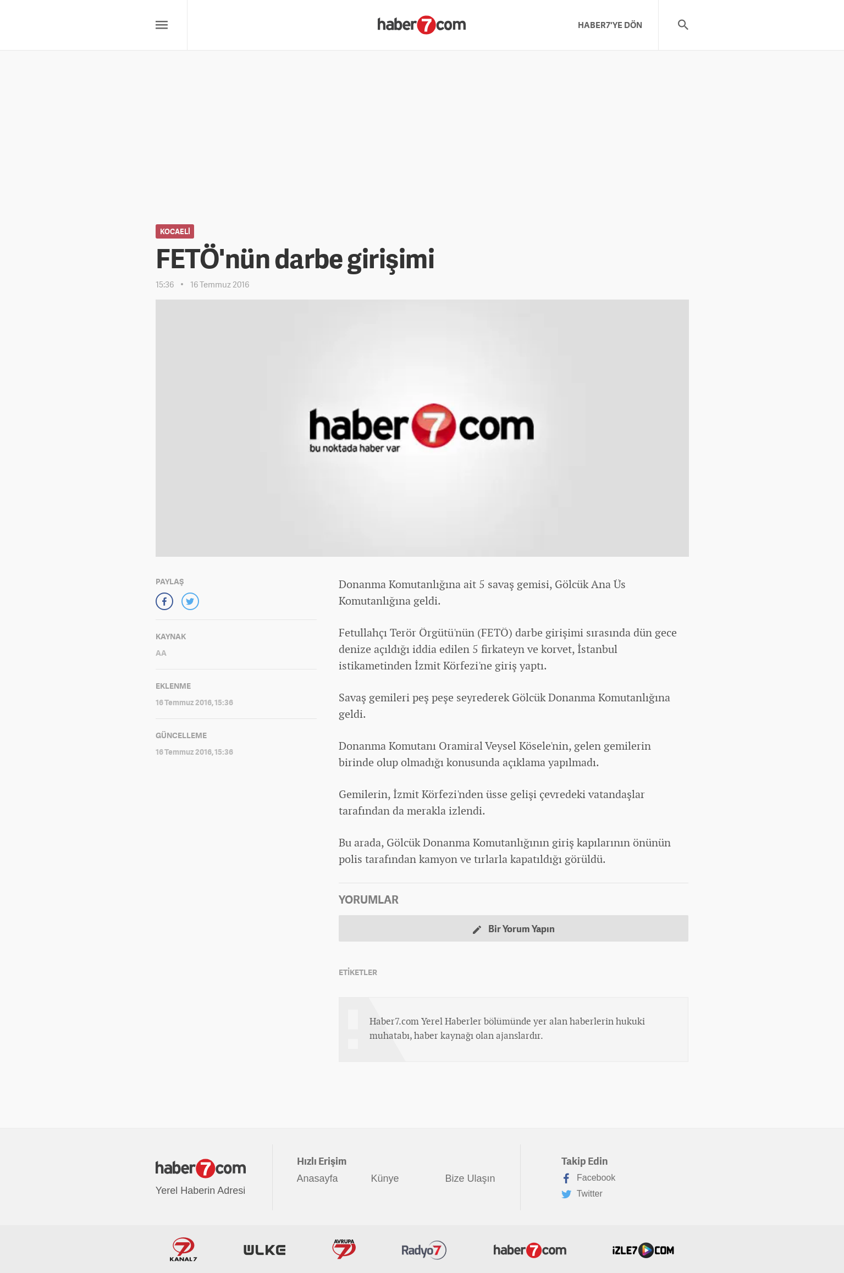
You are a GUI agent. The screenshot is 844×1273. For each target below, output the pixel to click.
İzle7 (643, 1249)
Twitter (582, 1194)
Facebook (588, 1178)
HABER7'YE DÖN (610, 24)
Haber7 (530, 1249)
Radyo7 (424, 1249)
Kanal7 (183, 1249)
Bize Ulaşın (470, 1178)
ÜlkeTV (264, 1249)
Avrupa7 (344, 1249)
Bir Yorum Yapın (514, 929)
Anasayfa (317, 1178)
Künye (385, 1178)
